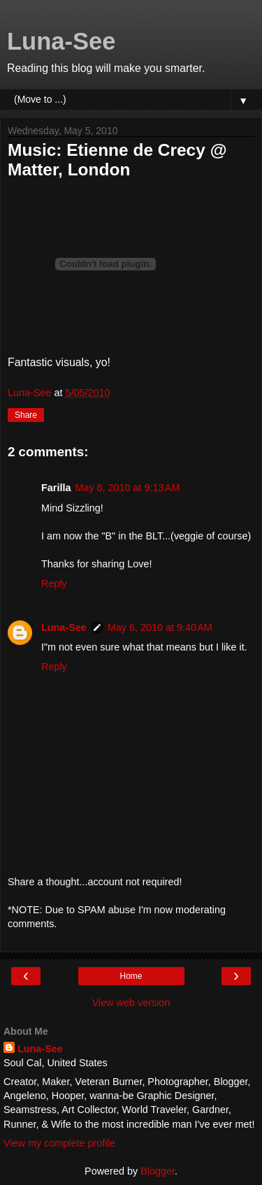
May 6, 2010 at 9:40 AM (160, 627)
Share (26, 415)
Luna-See (61, 41)
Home (130, 976)
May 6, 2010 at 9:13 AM (127, 487)
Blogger (157, 1171)
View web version (131, 1002)
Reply (54, 583)
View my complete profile (59, 1143)
